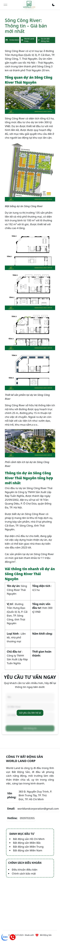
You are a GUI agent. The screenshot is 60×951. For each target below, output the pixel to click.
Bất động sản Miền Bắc (27, 842)
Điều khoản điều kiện (24, 869)
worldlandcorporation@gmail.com (33, 809)
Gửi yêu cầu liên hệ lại (30, 712)
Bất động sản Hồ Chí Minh (29, 839)
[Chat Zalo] (5, 937)
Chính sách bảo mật (24, 873)
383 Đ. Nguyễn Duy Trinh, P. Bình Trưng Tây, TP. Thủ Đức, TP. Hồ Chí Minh (29, 795)
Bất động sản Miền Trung (28, 846)
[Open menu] (5, 5)
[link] (29, 4)
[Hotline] (12, 937)
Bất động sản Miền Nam (27, 850)
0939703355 (21, 818)
